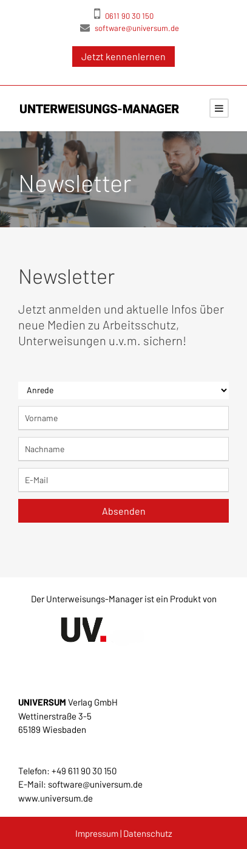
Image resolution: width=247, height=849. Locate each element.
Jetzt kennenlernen (123, 56)
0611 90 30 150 (124, 13)
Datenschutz (147, 833)
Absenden (124, 511)
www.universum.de (55, 797)
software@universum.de (129, 27)
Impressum (96, 833)
